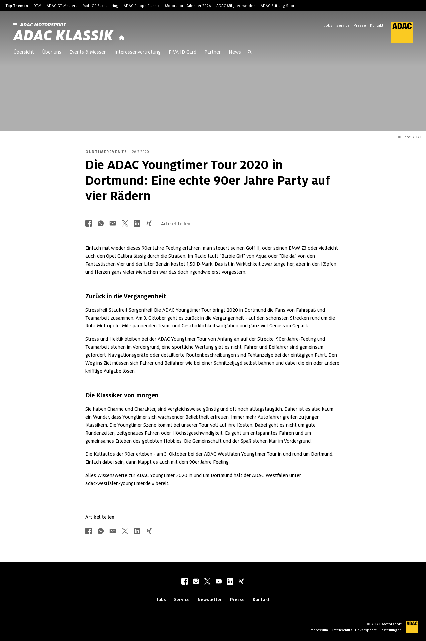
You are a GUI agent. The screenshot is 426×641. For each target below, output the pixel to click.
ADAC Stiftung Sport (278, 5)
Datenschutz (341, 630)
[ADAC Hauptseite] (398, 32)
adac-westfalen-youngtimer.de (118, 483)
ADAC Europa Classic (142, 5)
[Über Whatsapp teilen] (100, 224)
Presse (360, 25)
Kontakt (376, 25)
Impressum (318, 630)
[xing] (241, 582)
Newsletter (210, 599)
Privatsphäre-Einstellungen (378, 630)
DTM (37, 5)
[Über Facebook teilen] (88, 224)
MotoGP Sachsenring (100, 5)
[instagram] (196, 582)
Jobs (328, 25)
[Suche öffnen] (250, 52)
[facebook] (184, 582)
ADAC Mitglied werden (235, 5)
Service (343, 25)
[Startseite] (121, 38)
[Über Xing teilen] (149, 224)
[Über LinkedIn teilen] (137, 224)
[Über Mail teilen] (112, 224)
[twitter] (207, 582)
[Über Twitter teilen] (125, 224)
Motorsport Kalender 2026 (188, 5)
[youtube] (218, 582)
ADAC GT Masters (62, 5)
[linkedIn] (230, 582)
